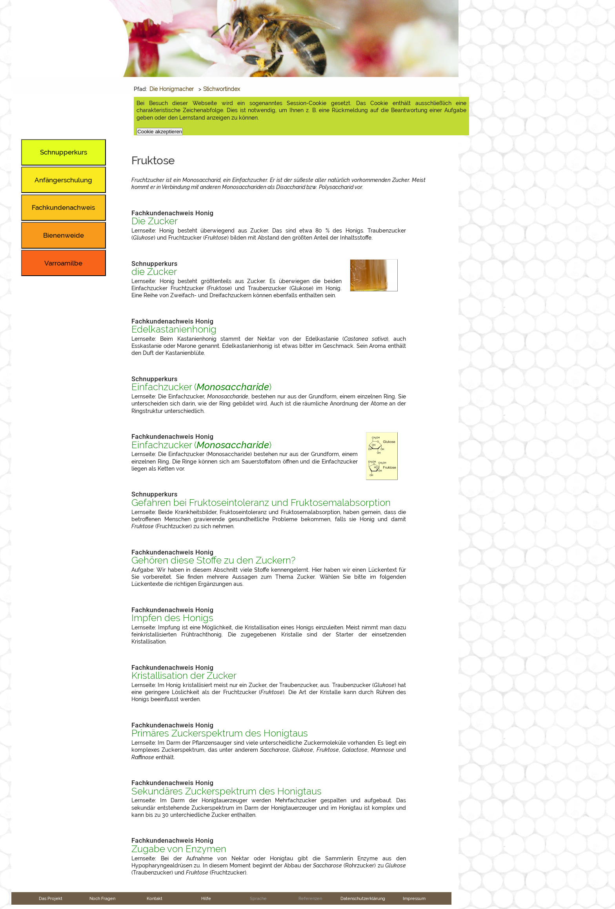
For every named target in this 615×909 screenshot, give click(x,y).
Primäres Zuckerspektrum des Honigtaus (219, 733)
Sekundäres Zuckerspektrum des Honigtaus (226, 791)
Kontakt (154, 898)
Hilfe (206, 898)
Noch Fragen (102, 898)
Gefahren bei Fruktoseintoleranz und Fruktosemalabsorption (261, 502)
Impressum (414, 898)
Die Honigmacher (171, 89)
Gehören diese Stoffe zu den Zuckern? (213, 560)
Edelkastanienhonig (174, 329)
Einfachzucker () (201, 387)
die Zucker (154, 271)
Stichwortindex (221, 89)
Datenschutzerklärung (362, 898)
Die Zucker (154, 221)
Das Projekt (50, 898)
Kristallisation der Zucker (184, 675)
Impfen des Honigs (172, 618)
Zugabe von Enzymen (178, 849)
